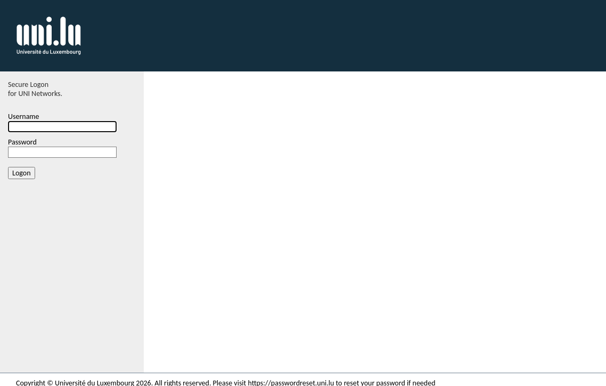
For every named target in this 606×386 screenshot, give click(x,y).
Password (22, 142)
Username (23, 116)
